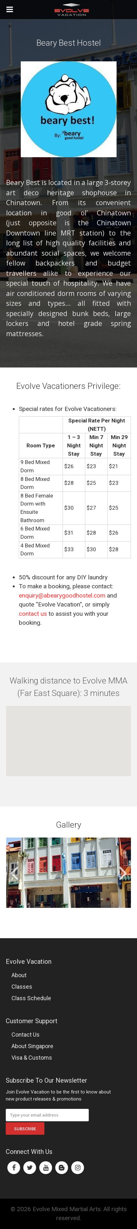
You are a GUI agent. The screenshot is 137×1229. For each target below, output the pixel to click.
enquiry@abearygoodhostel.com (62, 595)
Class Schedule (31, 998)
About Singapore (32, 1046)
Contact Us (25, 1034)
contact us (33, 613)
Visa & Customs (31, 1057)
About (19, 975)
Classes (21, 986)
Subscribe (25, 1129)
